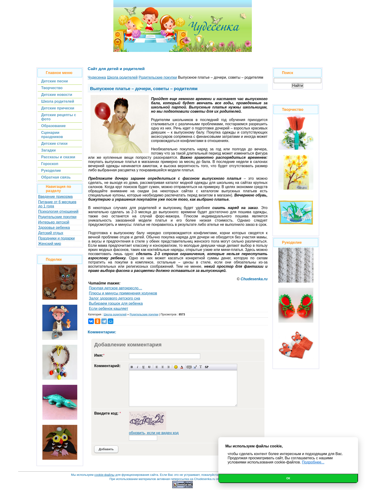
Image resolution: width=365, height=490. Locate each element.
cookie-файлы (104, 474)
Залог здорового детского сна (114, 298)
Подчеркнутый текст (143, 367)
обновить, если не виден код (154, 433)
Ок (288, 478)
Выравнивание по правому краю (168, 367)
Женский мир (49, 244)
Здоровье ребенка (54, 228)
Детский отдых (50, 233)
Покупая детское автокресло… (115, 288)
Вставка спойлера (206, 367)
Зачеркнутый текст (149, 367)
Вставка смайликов (176, 367)
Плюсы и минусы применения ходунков (123, 293)
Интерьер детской (53, 222)
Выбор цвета (181, 367)
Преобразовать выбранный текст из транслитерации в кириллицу (200, 367)
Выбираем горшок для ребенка (116, 303)
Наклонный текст (137, 367)
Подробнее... (313, 462)
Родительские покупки (57, 217)
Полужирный (132, 367)
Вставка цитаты (195, 367)
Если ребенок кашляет (108, 309)
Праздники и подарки (56, 238)
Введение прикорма (55, 197)
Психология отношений (58, 211)
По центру (162, 367)
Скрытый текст (189, 367)
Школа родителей (115, 314)
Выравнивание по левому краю (156, 367)
